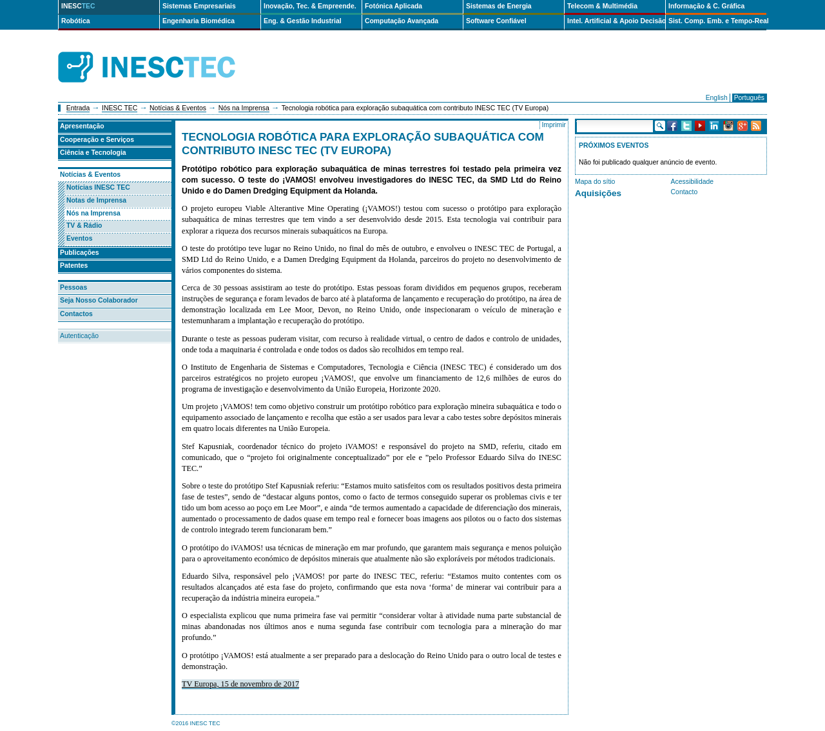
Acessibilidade (692, 181)
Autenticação (79, 335)
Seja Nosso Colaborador (99, 300)
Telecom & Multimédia (602, 6)
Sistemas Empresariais (199, 6)
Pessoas (73, 287)
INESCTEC (161, 53)
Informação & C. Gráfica (706, 6)
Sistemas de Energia (499, 6)
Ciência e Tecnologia (93, 152)
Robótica (75, 21)
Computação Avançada (401, 21)
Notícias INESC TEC (98, 187)
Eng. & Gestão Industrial (303, 21)
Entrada (78, 108)
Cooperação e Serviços (97, 139)
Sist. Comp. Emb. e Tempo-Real (717, 21)
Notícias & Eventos (178, 108)
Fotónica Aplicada (393, 6)
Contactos (76, 313)
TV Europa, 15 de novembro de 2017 (240, 683)
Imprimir (553, 124)
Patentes (74, 265)
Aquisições (598, 193)
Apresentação (82, 126)
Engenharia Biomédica (198, 21)
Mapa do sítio (595, 181)
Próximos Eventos (613, 145)
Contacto (684, 191)
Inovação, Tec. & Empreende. (310, 6)
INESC (78, 6)
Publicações (79, 252)
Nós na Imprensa (243, 108)
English (717, 97)
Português (749, 97)
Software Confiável (496, 21)
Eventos (79, 238)
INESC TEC (119, 108)
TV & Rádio (84, 225)
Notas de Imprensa (96, 200)
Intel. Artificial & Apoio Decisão (616, 21)
